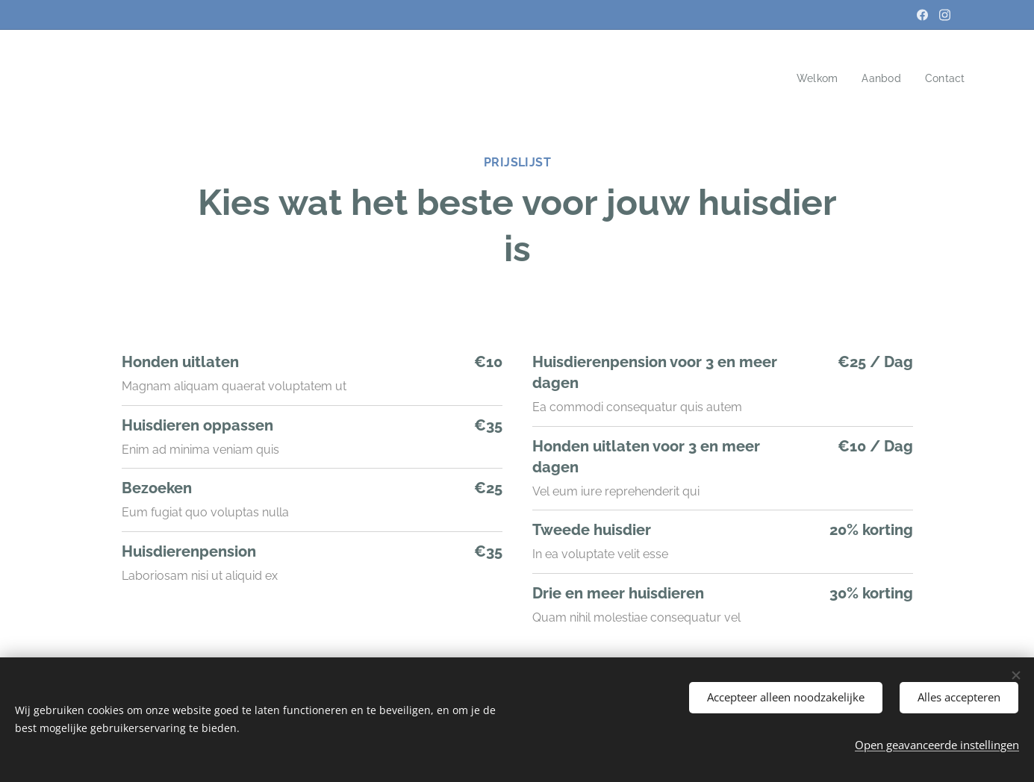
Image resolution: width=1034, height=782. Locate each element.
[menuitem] (815, 78)
